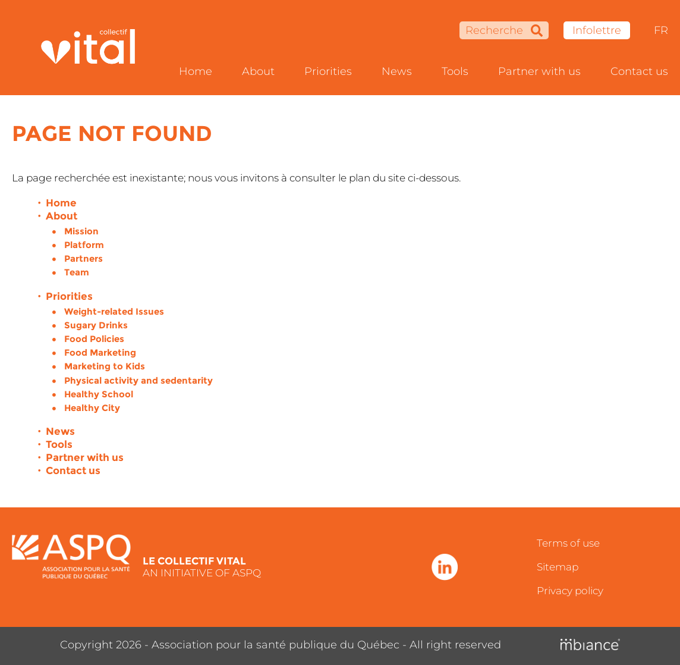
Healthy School (98, 394)
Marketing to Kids (104, 366)
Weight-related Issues (114, 311)
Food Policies (94, 338)
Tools (455, 71)
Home (195, 71)
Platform (84, 244)
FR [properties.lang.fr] (661, 30)
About (258, 71)
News (397, 71)
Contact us (639, 71)
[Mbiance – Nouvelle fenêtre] (590, 645)
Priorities (328, 71)
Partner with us (539, 71)
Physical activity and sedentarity (138, 380)
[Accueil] (95, 48)
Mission (81, 231)
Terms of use (568, 543)
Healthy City (92, 407)
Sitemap (557, 567)
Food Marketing (100, 352)
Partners (83, 258)
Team (76, 272)
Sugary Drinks (96, 325)
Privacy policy (570, 591)
